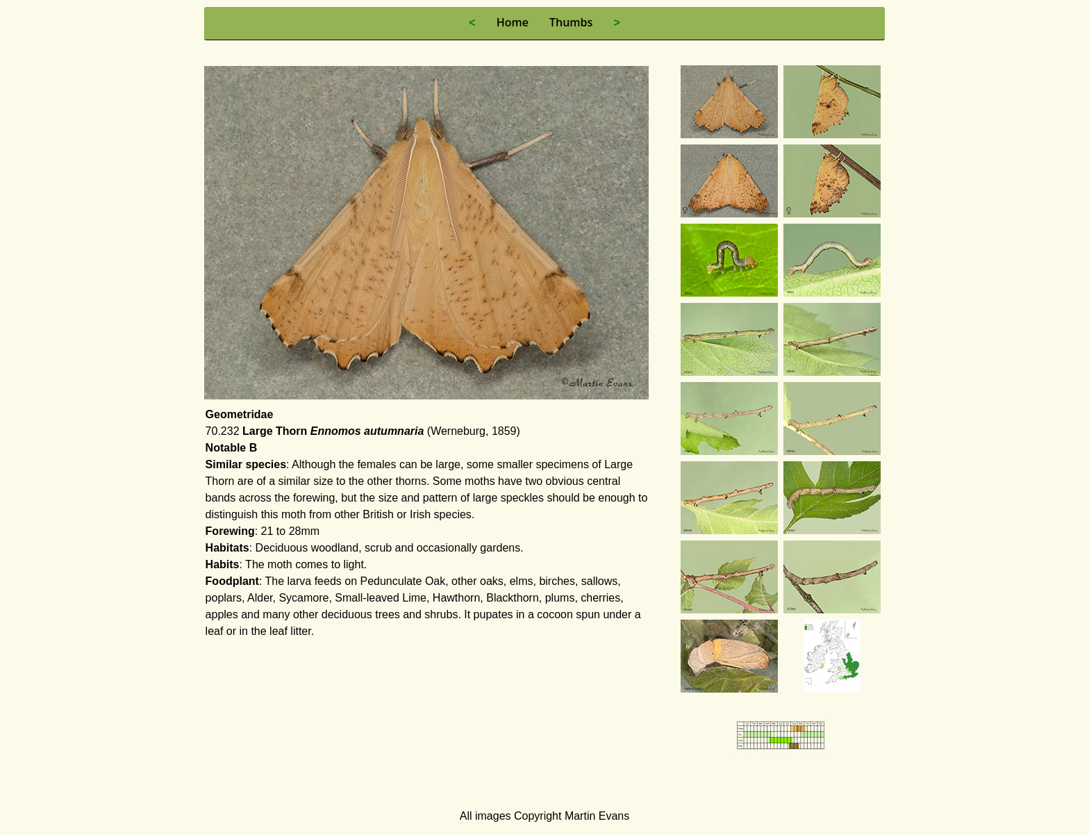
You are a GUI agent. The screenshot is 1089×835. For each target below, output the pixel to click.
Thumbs (570, 22)
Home (513, 22)
